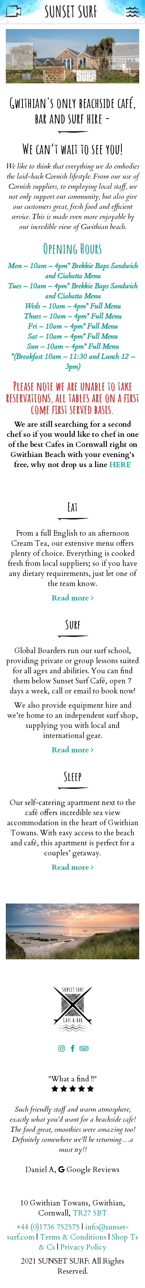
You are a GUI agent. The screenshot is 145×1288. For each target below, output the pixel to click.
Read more (73, 598)
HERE (120, 465)
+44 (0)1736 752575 (48, 1227)
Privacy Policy (83, 1247)
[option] (72, 56)
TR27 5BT (90, 1213)
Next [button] (125, 56)
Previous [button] (19, 56)
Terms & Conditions (73, 1237)
